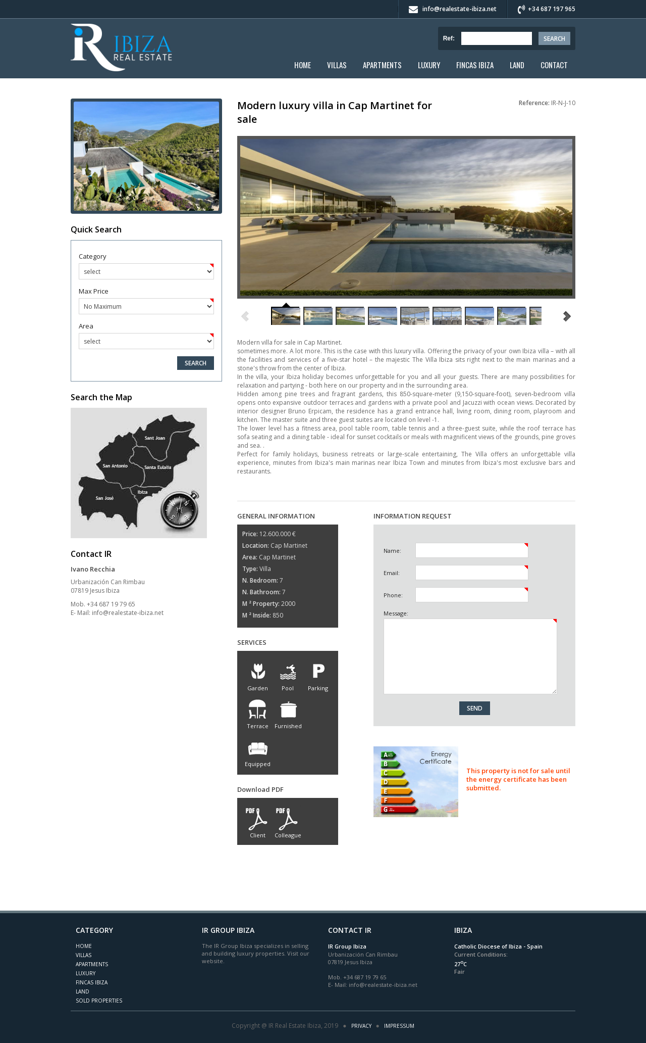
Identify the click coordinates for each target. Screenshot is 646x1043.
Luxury (429, 64)
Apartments (382, 64)
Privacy (361, 1025)
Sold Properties (99, 1000)
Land (517, 64)
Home (302, 64)
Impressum (399, 1025)
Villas (337, 64)
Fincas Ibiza (475, 64)
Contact (554, 64)
